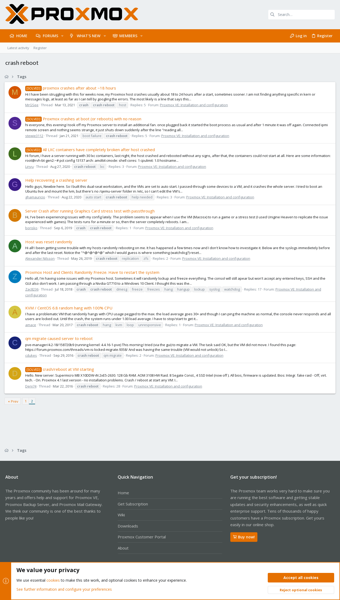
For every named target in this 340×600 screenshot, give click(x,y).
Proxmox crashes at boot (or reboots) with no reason (84, 118)
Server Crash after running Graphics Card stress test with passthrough (90, 211)
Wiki (121, 514)
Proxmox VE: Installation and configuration (195, 105)
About (123, 548)
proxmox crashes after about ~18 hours (71, 88)
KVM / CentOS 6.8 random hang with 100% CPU (69, 307)
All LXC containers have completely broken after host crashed (91, 149)
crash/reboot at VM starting (60, 369)
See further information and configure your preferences (64, 589)
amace (31, 324)
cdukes (32, 355)
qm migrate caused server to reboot (60, 338)
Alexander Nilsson (41, 258)
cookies (53, 580)
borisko (32, 227)
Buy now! (244, 536)
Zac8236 (32, 289)
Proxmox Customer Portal (142, 536)
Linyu (30, 166)
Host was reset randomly (49, 241)
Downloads (128, 526)
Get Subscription (133, 504)
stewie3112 (35, 135)
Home (123, 492)
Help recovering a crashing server (57, 180)
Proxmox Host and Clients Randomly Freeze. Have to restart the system (93, 272)
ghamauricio (36, 197)
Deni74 (31, 386)
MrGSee (32, 105)
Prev (15, 401)
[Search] (301, 14)
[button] (62, 36)
